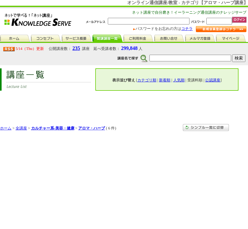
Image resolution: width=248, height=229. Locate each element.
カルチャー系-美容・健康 (52, 128)
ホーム (5, 128)
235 (76, 48)
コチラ (187, 28)
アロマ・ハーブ (91, 128)
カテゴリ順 (146, 80)
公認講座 (212, 80)
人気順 (179, 80)
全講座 (21, 128)
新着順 (164, 80)
